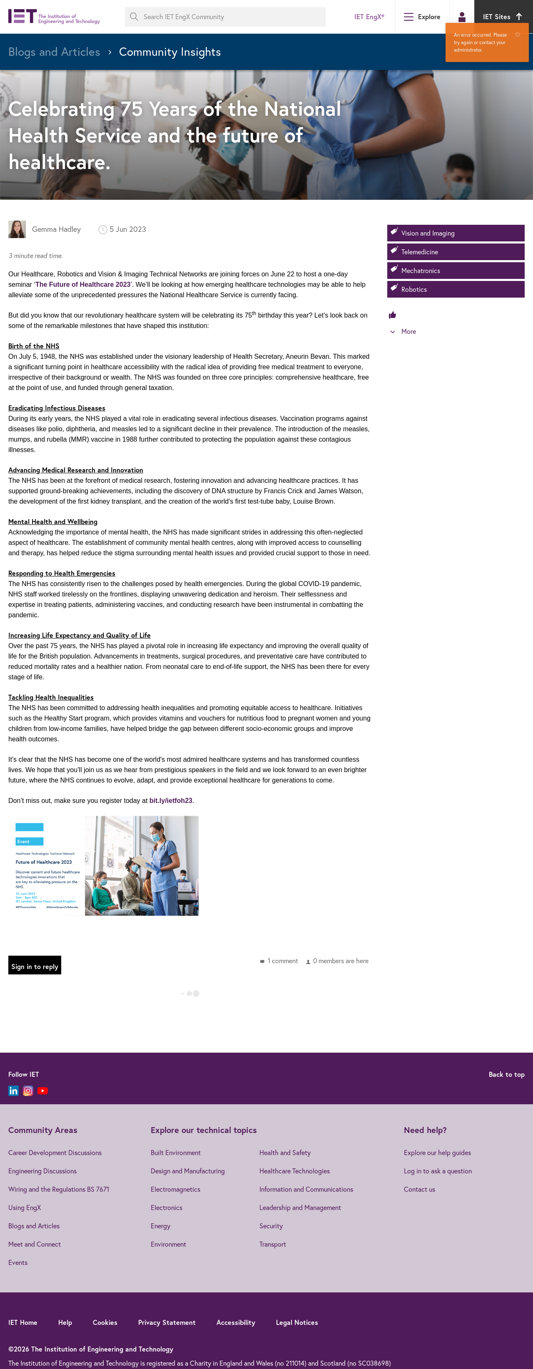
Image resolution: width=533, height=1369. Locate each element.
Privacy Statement (167, 1322)
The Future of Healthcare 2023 (83, 284)
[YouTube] (42, 1091)
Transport (272, 1244)
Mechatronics (420, 270)
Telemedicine (419, 252)
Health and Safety (285, 1152)
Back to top (507, 1074)
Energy (160, 1226)
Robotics (414, 289)
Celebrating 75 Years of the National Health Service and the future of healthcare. (174, 134)
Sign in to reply (34, 966)
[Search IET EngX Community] (225, 17)
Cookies (105, 1322)
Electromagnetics (175, 1189)
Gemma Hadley (56, 229)
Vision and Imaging (428, 233)
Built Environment (176, 1152)
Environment (168, 1244)
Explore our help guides (437, 1152)
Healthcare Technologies (294, 1171)
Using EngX (24, 1207)
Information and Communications (306, 1189)
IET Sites (503, 16)
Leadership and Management (300, 1207)
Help (65, 1322)
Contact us (419, 1189)
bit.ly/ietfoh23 (170, 800)
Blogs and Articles (34, 1226)
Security (271, 1226)
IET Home (22, 1322)
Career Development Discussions (55, 1152)
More (408, 331)
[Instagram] (28, 1091)
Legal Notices (297, 1322)
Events (17, 1262)
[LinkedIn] (13, 1091)
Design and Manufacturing (188, 1171)
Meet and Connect (34, 1244)
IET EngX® (369, 16)
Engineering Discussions (42, 1171)
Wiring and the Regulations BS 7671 (58, 1189)
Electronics (166, 1207)
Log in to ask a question (438, 1171)
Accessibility (236, 1322)
